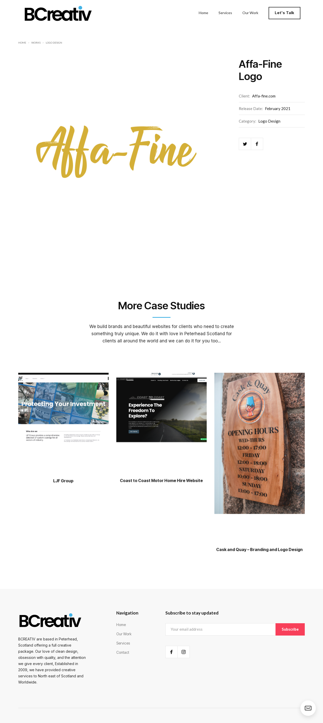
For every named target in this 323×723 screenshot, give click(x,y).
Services (123, 643)
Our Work (123, 634)
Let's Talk (284, 12)
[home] (58, 13)
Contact (122, 652)
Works (36, 42)
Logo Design (54, 42)
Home (22, 42)
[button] (286, 13)
